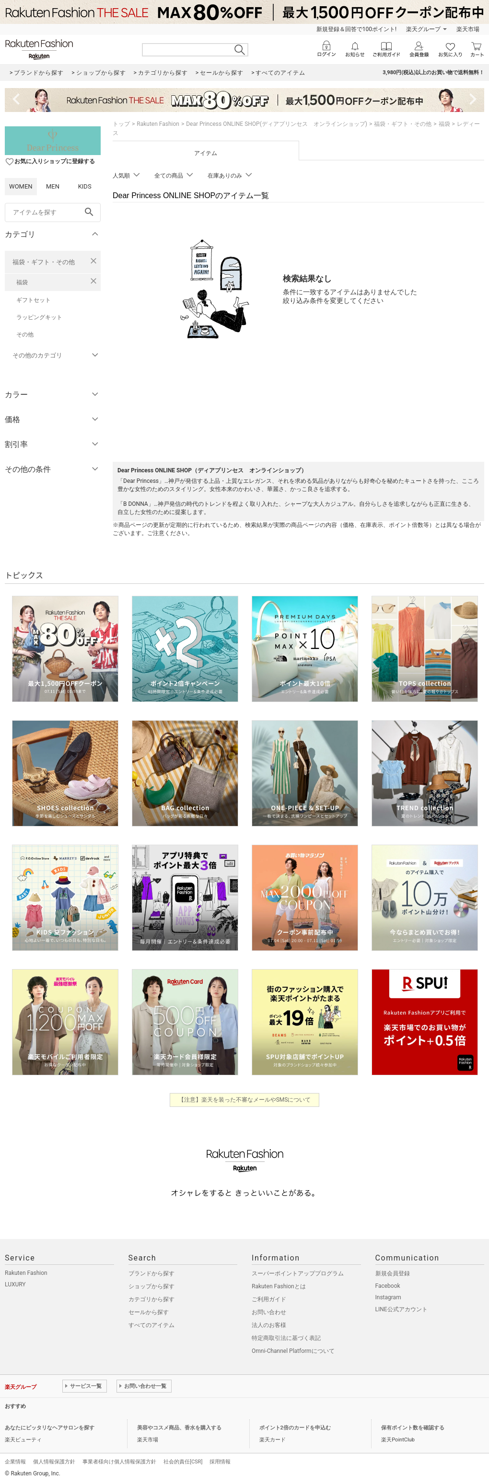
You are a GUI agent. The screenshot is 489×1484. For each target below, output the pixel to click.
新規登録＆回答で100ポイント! (356, 29)
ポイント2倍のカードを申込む (295, 1428)
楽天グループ (423, 29)
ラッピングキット (39, 317)
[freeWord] (53, 212)
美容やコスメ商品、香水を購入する (179, 1428)
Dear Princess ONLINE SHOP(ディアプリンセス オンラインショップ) (276, 124)
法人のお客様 (269, 1325)
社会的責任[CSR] (182, 1462)
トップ (121, 124)
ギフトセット (33, 300)
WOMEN (21, 186)
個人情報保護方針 (54, 1462)
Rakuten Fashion (158, 124)
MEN (52, 186)
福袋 (22, 282)
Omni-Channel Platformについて (293, 1351)
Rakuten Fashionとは (279, 1286)
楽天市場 (467, 29)
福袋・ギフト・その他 (43, 262)
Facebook (387, 1286)
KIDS (85, 186)
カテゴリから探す (151, 1299)
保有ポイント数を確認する (412, 1428)
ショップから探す (151, 1286)
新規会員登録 (392, 1273)
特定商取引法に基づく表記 (286, 1338)
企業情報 (15, 1462)
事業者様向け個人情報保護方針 (119, 1462)
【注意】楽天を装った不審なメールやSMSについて (244, 1099)
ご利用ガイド (269, 1299)
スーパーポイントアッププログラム (298, 1273)
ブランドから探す (151, 1273)
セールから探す (148, 1312)
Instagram (388, 1297)
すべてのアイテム (151, 1325)
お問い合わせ (269, 1312)
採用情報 (220, 1462)
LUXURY (15, 1284)
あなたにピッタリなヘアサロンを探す (49, 1428)
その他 (25, 334)
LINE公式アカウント (401, 1309)
